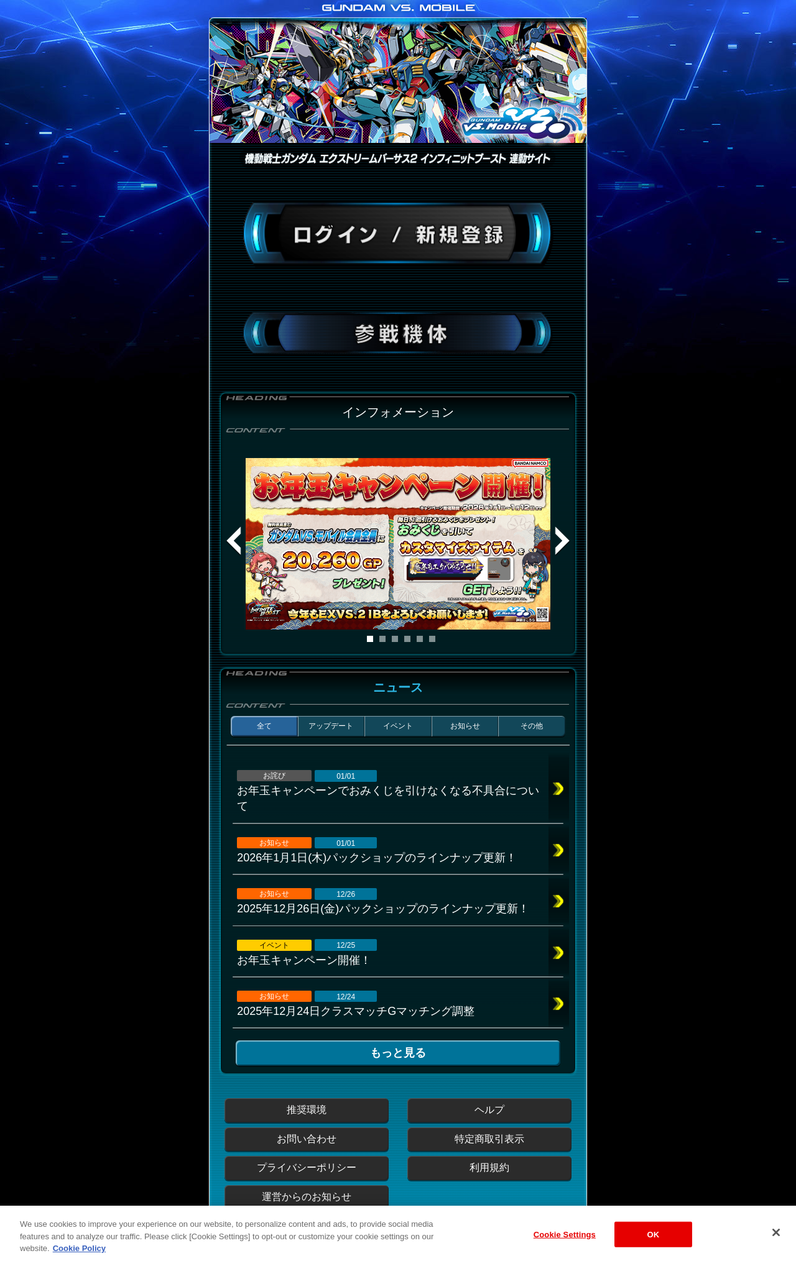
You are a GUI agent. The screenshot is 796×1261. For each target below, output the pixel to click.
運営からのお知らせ (306, 1196)
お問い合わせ (306, 1139)
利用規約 (489, 1167)
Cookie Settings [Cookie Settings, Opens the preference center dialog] (565, 1244)
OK (653, 1244)
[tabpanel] (398, 544)
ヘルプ (489, 1109)
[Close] (776, 1241)
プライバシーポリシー (306, 1167)
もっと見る (398, 1053)
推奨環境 (306, 1109)
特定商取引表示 (489, 1139)
